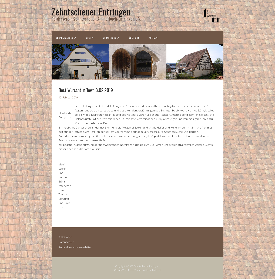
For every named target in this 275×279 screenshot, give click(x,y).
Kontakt (154, 37)
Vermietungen (111, 37)
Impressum (65, 236)
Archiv (90, 37)
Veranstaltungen (66, 37)
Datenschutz (66, 242)
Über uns (134, 37)
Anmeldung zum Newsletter (75, 247)
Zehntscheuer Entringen (91, 11)
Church (118, 270)
